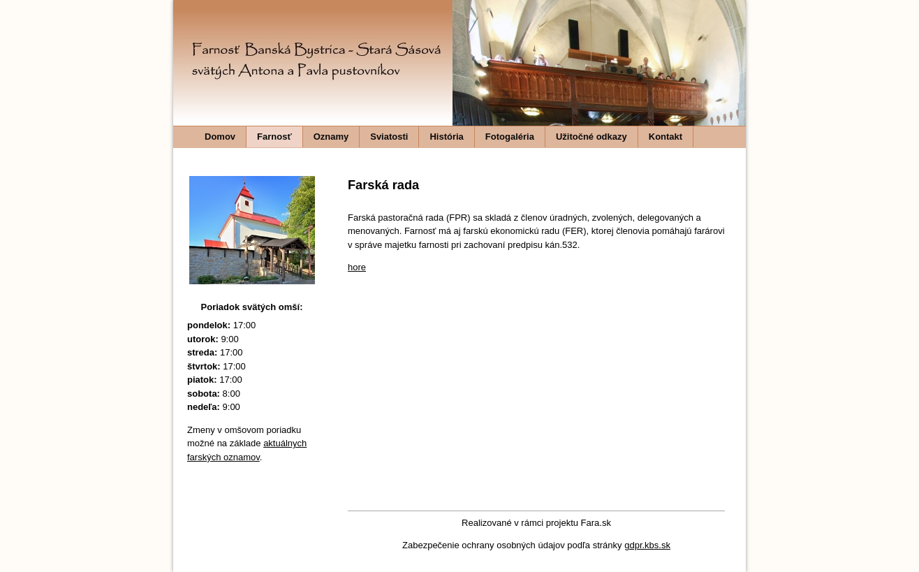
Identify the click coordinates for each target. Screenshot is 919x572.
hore (357, 267)
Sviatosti (389, 136)
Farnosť (274, 136)
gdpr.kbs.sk (647, 545)
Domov (220, 136)
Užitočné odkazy (591, 136)
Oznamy (331, 136)
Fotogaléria (509, 136)
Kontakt (665, 136)
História (446, 136)
